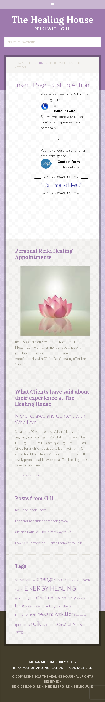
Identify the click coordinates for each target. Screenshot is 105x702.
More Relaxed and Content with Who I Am (50, 418)
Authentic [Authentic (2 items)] (21, 580)
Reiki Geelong (23, 686)
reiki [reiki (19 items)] (36, 623)
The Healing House (52, 20)
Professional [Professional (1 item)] (80, 615)
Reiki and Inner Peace (31, 510)
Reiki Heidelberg (50, 686)
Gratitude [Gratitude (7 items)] (46, 598)
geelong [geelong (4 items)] (22, 598)
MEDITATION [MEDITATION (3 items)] (26, 614)
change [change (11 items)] (45, 578)
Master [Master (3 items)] (67, 606)
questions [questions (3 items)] (22, 624)
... (30, 364)
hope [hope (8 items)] (20, 606)
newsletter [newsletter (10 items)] (61, 614)
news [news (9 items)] (43, 614)
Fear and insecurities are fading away (41, 521)
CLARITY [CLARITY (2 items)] (60, 580)
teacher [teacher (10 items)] (63, 624)
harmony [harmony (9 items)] (66, 598)
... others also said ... (29, 475)
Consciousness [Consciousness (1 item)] (74, 580)
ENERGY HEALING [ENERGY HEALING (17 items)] (50, 588)
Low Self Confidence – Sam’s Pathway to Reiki (49, 543)
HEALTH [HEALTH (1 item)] (81, 598)
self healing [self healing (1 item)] (49, 624)
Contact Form (68, 161)
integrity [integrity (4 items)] (53, 606)
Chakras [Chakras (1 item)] (32, 580)
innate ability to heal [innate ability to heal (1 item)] (35, 606)
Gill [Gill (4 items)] (32, 598)
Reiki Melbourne (79, 686)
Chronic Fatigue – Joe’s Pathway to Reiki (44, 532)
